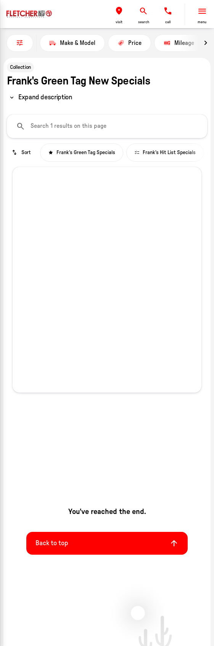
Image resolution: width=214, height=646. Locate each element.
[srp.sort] (22, 152)
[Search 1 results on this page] (107, 126)
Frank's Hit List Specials (165, 152)
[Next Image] (205, 43)
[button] (119, 14)
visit (119, 22)
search (143, 22)
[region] (40, 97)
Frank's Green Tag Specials (81, 152)
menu (202, 22)
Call (168, 22)
